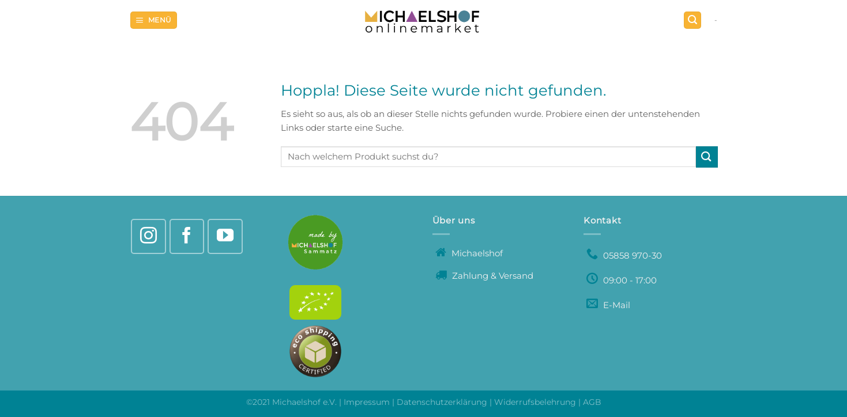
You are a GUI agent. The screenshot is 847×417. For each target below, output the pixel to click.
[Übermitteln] (707, 157)
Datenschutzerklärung (442, 402)
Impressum (367, 402)
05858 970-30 (624, 255)
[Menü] (153, 20)
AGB (592, 402)
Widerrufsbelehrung (535, 402)
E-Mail (608, 305)
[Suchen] (692, 20)
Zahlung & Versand (484, 275)
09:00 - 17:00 (621, 280)
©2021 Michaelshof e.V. (292, 402)
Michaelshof (469, 253)
